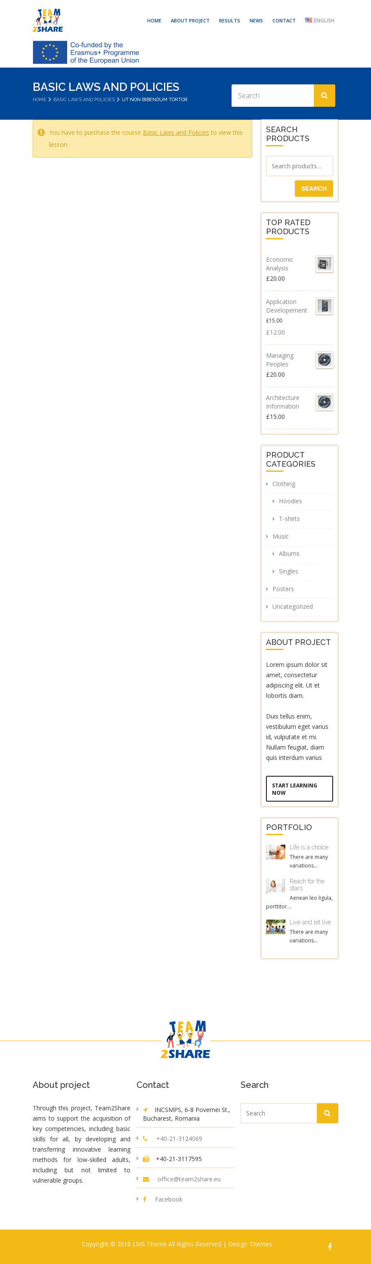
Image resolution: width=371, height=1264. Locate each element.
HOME (154, 20)
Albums (289, 553)
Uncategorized (292, 606)
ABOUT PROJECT (190, 20)
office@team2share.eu (189, 1179)
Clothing (283, 484)
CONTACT (284, 20)
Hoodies (290, 501)
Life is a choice (309, 847)
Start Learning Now (294, 789)
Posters (283, 589)
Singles (288, 571)
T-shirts (289, 518)
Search (314, 188)
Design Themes (250, 1244)
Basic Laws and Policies (84, 99)
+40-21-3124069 (179, 1138)
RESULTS (229, 20)
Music (280, 536)
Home (39, 99)
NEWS (256, 20)
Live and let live (310, 922)
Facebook (168, 1199)
